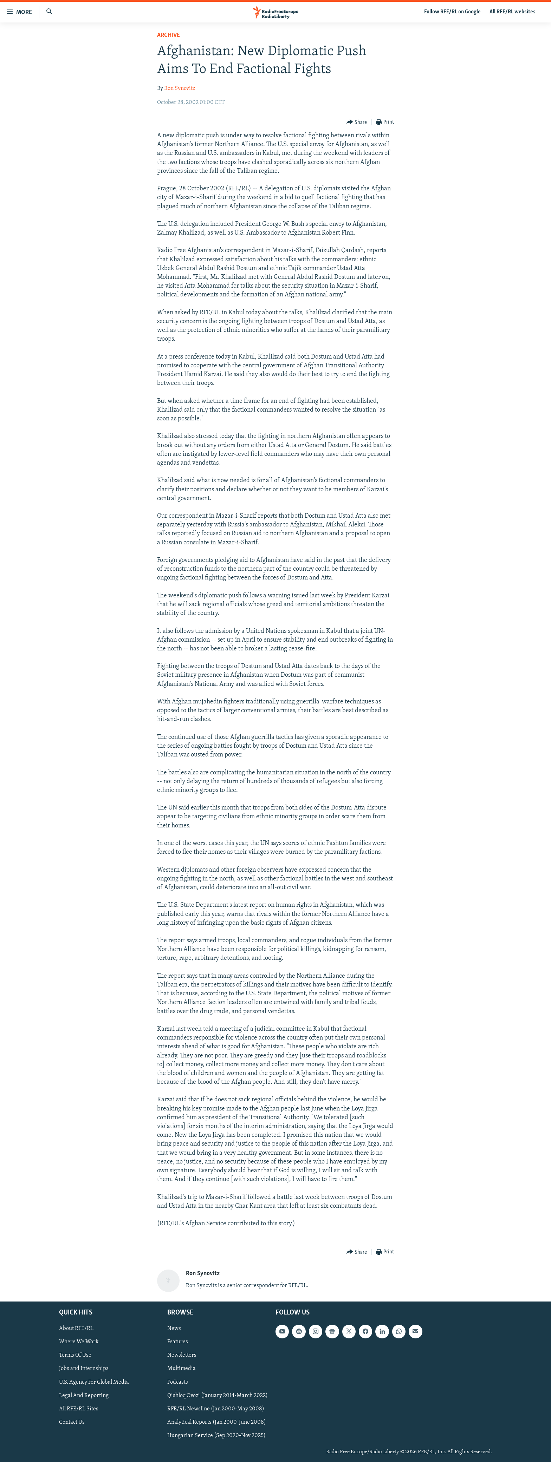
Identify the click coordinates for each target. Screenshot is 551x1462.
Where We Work (79, 1342)
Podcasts (177, 1382)
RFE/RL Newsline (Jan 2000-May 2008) (215, 1409)
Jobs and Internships (84, 1368)
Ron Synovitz (179, 88)
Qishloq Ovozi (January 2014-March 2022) (217, 1395)
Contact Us (72, 1422)
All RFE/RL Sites (78, 1409)
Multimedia (181, 1368)
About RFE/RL (76, 1328)
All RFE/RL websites (513, 12)
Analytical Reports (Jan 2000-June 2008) (216, 1422)
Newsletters (181, 1355)
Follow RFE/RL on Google (452, 12)
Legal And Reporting (84, 1395)
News (174, 1328)
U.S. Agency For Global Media (94, 1382)
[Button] (356, 122)
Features (177, 1342)
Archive (168, 35)
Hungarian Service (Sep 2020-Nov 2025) (216, 1435)
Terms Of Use (75, 1355)
